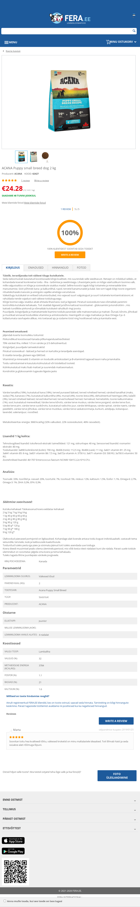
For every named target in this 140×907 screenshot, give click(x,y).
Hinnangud (60, 267)
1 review (25, 180)
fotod (81, 267)
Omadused (36, 267)
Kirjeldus (13, 267)
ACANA (18, 173)
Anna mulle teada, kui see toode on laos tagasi (33, 901)
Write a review (41, 180)
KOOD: (28, 173)
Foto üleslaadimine (117, 775)
